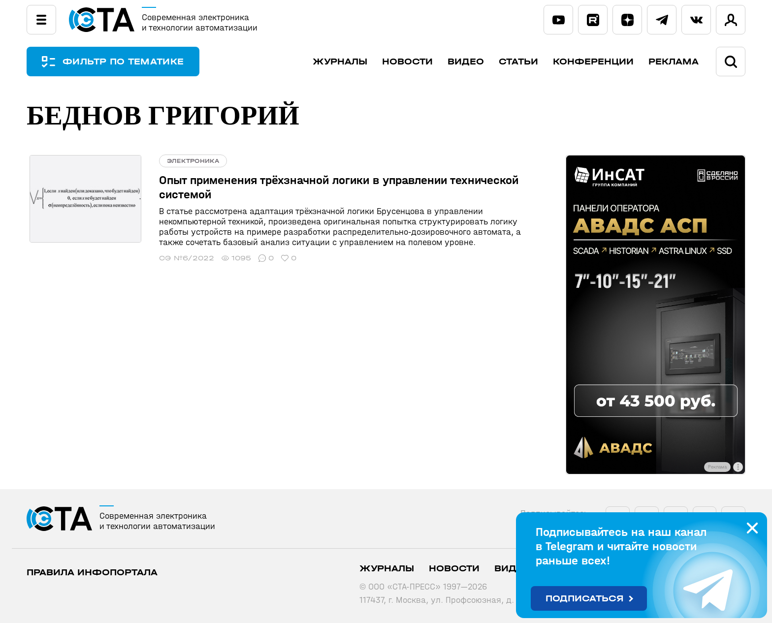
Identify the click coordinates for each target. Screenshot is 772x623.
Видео (466, 62)
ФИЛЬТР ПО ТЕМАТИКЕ (125, 62)
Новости (407, 62)
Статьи (518, 62)
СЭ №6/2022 (180, 258)
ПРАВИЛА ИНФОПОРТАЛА (92, 572)
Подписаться (585, 598)
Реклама (673, 62)
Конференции (593, 62)
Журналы (340, 62)
